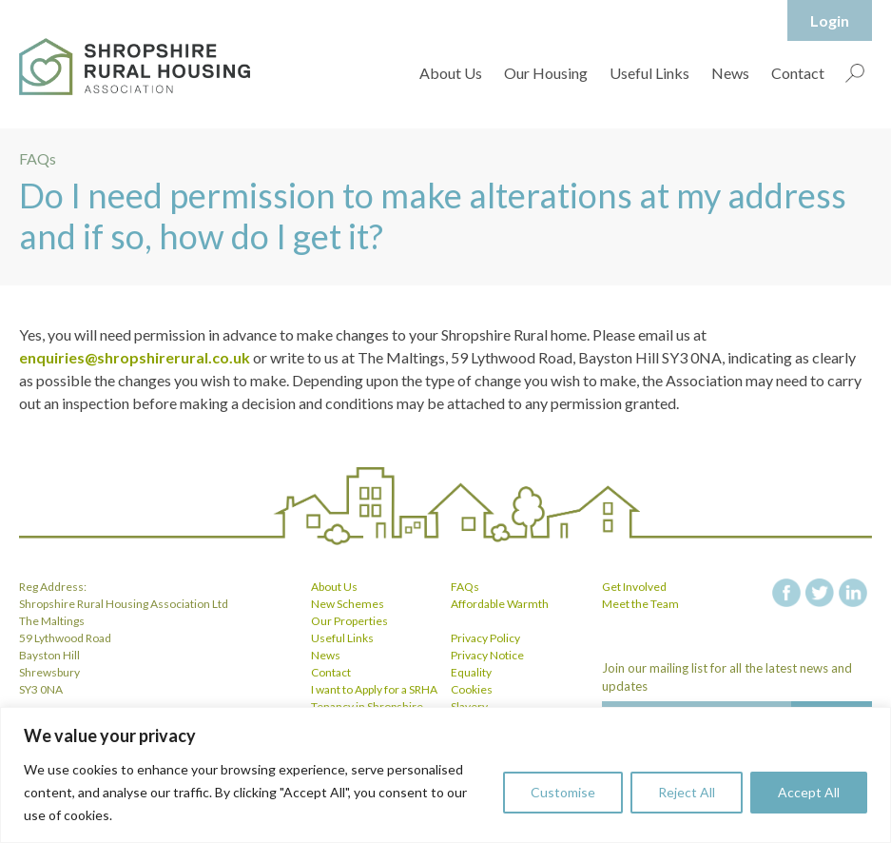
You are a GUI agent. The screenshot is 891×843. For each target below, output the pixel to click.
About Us (450, 73)
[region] (445, 775)
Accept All (809, 792)
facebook (786, 592)
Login (829, 20)
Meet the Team (640, 604)
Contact (797, 73)
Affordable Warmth (500, 604)
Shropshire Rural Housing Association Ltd (134, 66)
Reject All (686, 792)
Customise (563, 792)
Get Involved (634, 586)
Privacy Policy (485, 638)
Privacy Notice (487, 655)
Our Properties (349, 621)
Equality (471, 672)
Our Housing (546, 73)
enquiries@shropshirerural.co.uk (134, 357)
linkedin (853, 592)
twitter (819, 592)
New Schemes (347, 604)
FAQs (465, 586)
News (730, 73)
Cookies (472, 689)
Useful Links (649, 73)
